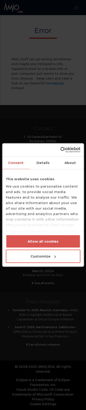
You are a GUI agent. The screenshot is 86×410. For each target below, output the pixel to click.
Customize (43, 256)
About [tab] (70, 162)
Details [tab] (43, 162)
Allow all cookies (43, 241)
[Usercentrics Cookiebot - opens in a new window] (61, 150)
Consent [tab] (16, 162)
